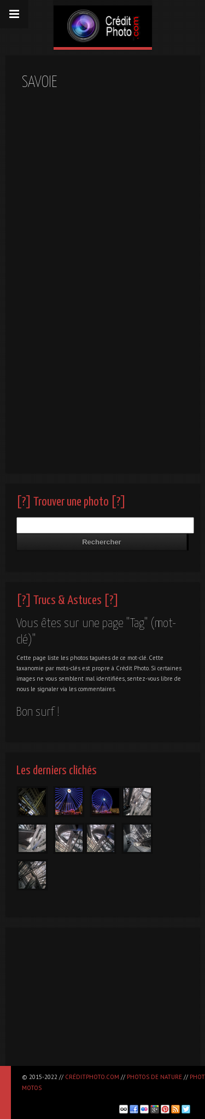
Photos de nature (154, 1077)
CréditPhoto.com (92, 1077)
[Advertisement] (102, 1001)
